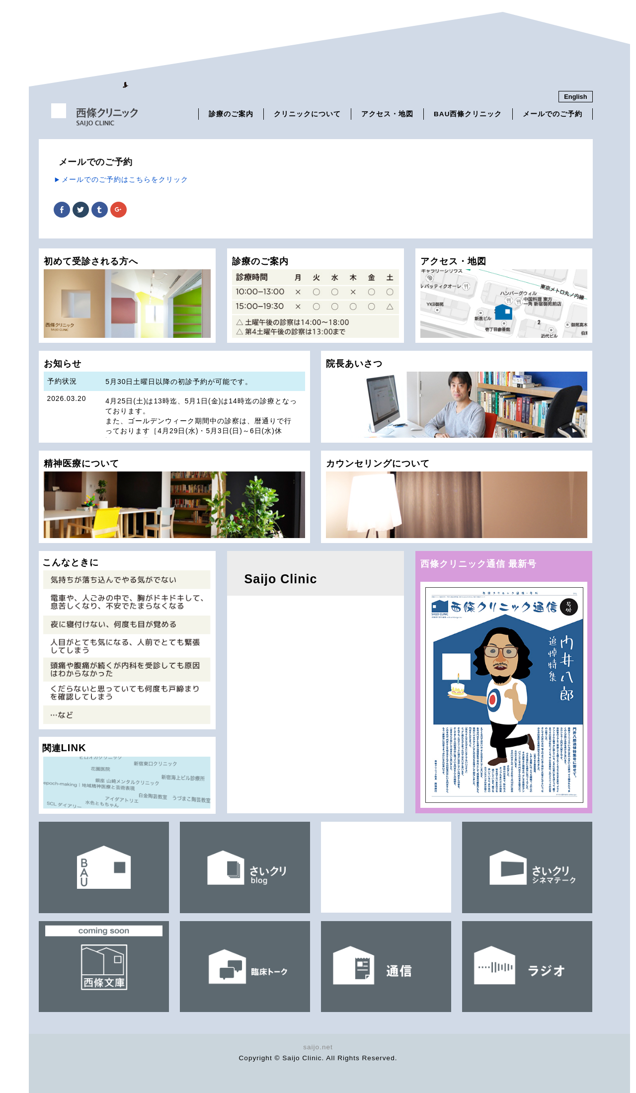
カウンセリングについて (456, 498)
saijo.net (318, 1047)
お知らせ (174, 400)
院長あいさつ (456, 398)
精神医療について (174, 498)
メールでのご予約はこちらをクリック (125, 179)
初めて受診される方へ (127, 297)
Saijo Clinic (281, 579)
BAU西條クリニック (468, 114)
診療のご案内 (231, 114)
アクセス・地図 (387, 114)
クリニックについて (307, 114)
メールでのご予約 (552, 114)
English (575, 96)
